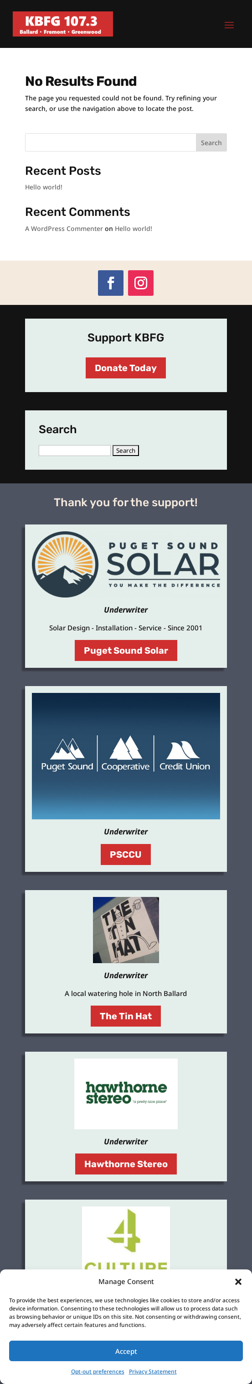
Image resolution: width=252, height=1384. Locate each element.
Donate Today (126, 367)
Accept (126, 1351)
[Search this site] (125, 142)
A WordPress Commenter (64, 228)
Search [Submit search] (211, 142)
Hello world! (43, 187)
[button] (238, 1281)
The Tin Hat (126, 1016)
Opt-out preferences (97, 1371)
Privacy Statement (153, 1371)
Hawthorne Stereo (126, 1164)
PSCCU (126, 854)
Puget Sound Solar (126, 650)
